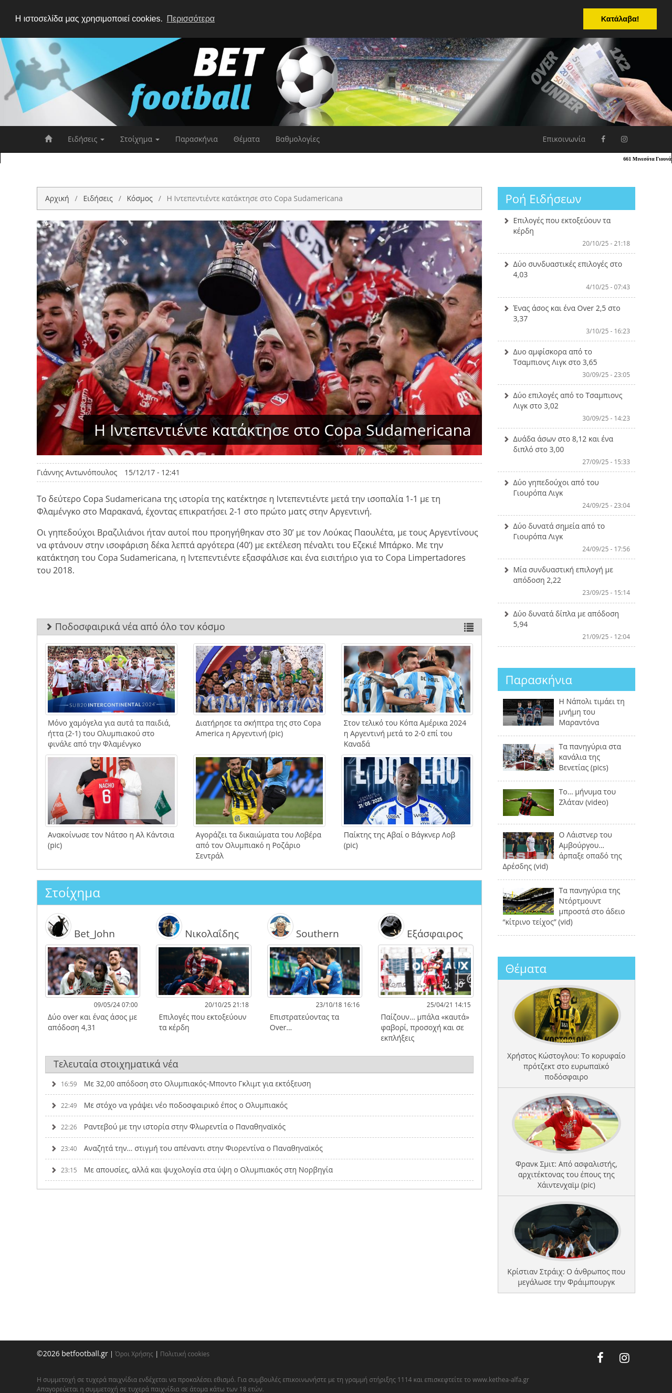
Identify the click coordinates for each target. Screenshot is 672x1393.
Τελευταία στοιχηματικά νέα (116, 1063)
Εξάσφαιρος (420, 926)
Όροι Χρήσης (134, 1353)
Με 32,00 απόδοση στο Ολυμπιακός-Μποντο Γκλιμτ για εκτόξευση (180, 1083)
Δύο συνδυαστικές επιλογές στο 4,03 (567, 275)
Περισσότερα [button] (190, 18)
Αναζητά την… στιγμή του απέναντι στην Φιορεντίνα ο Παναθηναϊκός (186, 1148)
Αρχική (57, 198)
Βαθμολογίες (298, 139)
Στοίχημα (140, 139)
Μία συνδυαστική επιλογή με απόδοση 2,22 (567, 580)
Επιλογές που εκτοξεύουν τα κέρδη (567, 231)
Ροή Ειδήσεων (544, 198)
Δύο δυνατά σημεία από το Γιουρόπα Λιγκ (567, 537)
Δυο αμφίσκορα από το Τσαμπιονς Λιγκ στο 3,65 (567, 363)
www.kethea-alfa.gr (500, 1379)
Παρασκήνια (196, 139)
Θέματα (247, 139)
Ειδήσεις (86, 139)
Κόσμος (139, 198)
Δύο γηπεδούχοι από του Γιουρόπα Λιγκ (567, 493)
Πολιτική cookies (184, 1353)
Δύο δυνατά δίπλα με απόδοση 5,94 (567, 625)
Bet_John (80, 926)
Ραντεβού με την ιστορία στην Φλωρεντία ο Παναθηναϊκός (168, 1127)
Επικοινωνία (564, 139)
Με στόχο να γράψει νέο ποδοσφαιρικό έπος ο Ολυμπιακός (169, 1105)
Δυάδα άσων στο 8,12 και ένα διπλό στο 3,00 (567, 450)
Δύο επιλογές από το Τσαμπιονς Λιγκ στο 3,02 (567, 406)
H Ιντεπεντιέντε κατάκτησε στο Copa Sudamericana (255, 198)
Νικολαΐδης (197, 926)
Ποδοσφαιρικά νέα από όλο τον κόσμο (259, 626)
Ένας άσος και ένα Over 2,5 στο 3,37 (567, 319)
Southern (303, 926)
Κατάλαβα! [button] (620, 19)
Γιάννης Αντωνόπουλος (77, 472)
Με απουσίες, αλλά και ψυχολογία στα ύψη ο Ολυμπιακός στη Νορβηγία (191, 1170)
